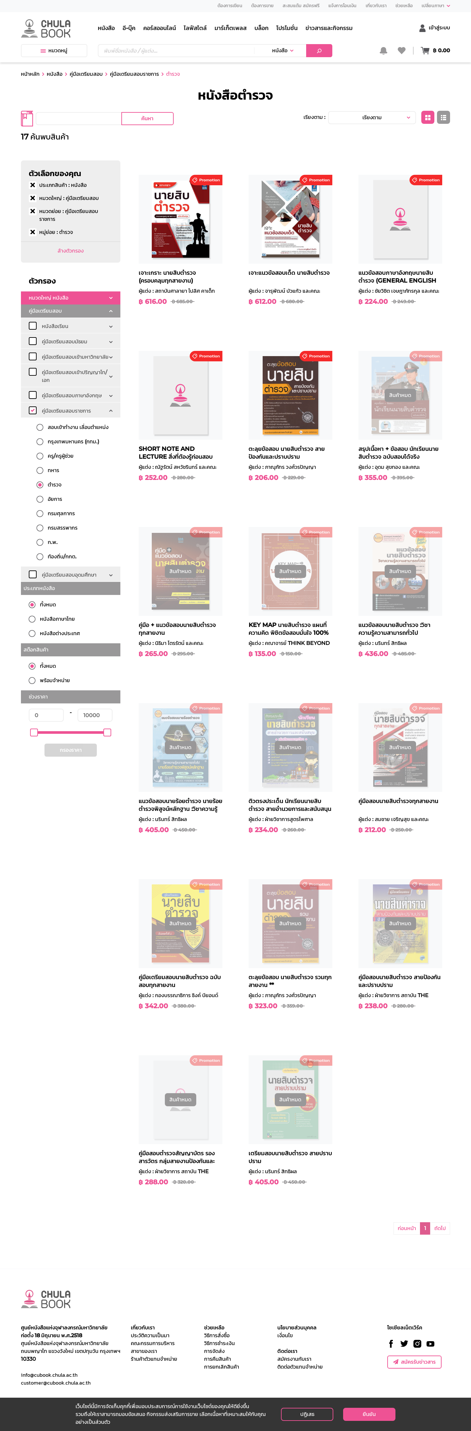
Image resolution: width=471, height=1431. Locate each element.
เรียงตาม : (314, 117)
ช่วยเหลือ (214, 1327)
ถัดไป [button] (440, 1228)
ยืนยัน (369, 1414)
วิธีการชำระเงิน (219, 1343)
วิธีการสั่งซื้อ (217, 1335)
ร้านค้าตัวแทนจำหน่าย (154, 1359)
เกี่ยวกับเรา (143, 1327)
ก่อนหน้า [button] (407, 1228)
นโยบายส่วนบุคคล (297, 1327)
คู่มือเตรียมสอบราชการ (134, 74)
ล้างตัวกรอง (71, 251)
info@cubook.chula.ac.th (49, 1375)
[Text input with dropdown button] (176, 50)
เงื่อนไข (285, 1335)
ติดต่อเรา (287, 1351)
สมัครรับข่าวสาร (414, 1362)
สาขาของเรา (144, 1351)
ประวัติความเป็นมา (150, 1335)
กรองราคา (71, 750)
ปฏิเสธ (307, 1414)
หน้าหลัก (30, 74)
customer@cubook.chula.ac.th (56, 1383)
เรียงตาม (372, 117)
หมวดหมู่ (54, 50)
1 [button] (425, 1228)
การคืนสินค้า (217, 1359)
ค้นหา (147, 118)
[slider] (34, 732)
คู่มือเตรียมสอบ (86, 74)
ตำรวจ (173, 74)
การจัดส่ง (214, 1351)
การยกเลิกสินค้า (221, 1367)
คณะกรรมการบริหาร (153, 1343)
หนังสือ (280, 50)
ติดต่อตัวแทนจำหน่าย (300, 1367)
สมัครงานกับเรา (294, 1359)
